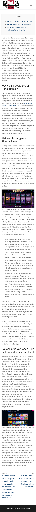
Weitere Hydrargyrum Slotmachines (19, 24)
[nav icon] (31, 5)
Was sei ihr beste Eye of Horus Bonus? (20, 21)
